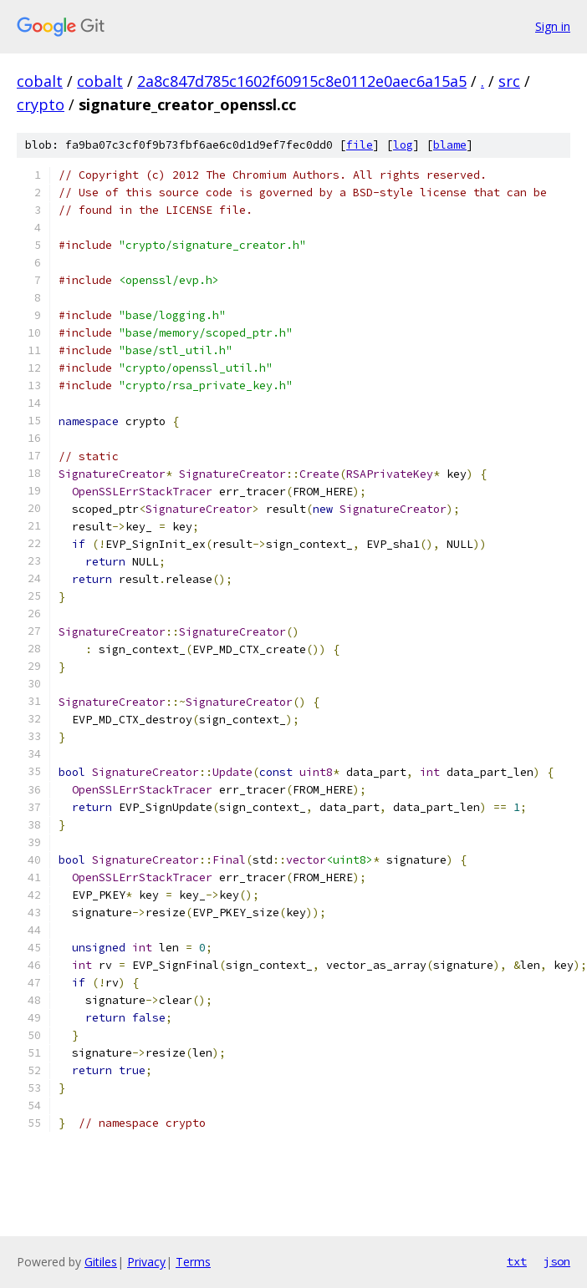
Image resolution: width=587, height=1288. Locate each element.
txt (517, 1261)
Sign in (552, 26)
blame (450, 145)
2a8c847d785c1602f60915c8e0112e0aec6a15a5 (302, 81)
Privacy (146, 1262)
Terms (193, 1262)
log (403, 145)
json (557, 1261)
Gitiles (100, 1262)
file (359, 145)
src (509, 81)
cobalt (40, 81)
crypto (40, 104)
